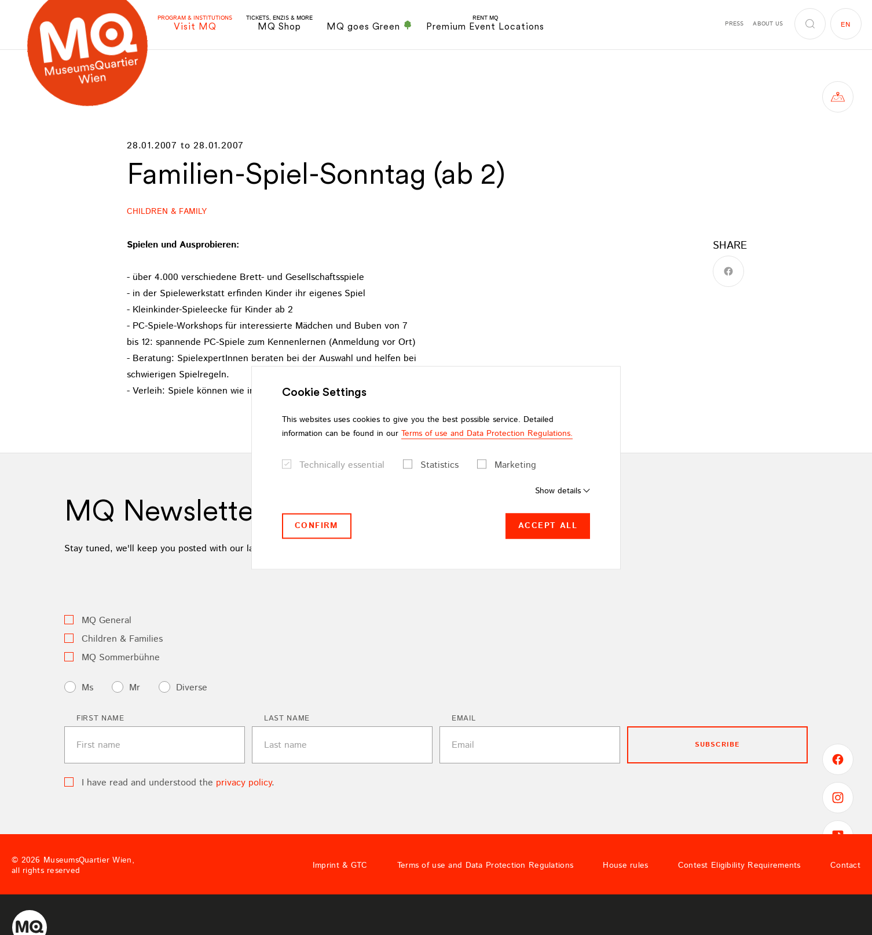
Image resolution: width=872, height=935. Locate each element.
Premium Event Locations (485, 23)
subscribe (718, 745)
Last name (287, 718)
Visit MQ (194, 23)
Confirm (317, 526)
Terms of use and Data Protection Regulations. (487, 433)
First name (100, 718)
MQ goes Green (369, 26)
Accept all (547, 526)
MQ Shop (279, 23)
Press (734, 24)
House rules (625, 865)
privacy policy (244, 783)
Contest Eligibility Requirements (739, 865)
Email (463, 718)
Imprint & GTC (340, 865)
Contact (845, 865)
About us (768, 24)
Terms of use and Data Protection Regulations (485, 865)
